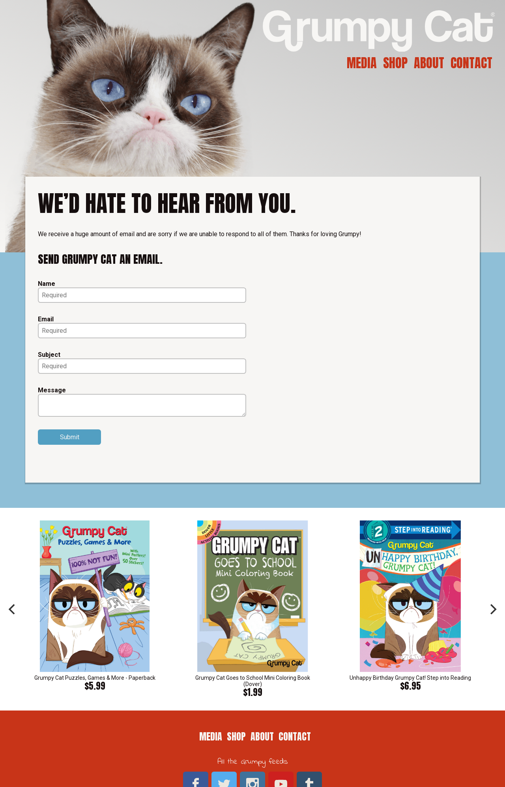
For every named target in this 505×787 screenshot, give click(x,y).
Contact (471, 63)
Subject (49, 354)
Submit (69, 437)
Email (46, 319)
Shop (395, 63)
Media (362, 63)
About (429, 63)
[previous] (12, 609)
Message (52, 390)
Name (46, 283)
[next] (492, 609)
